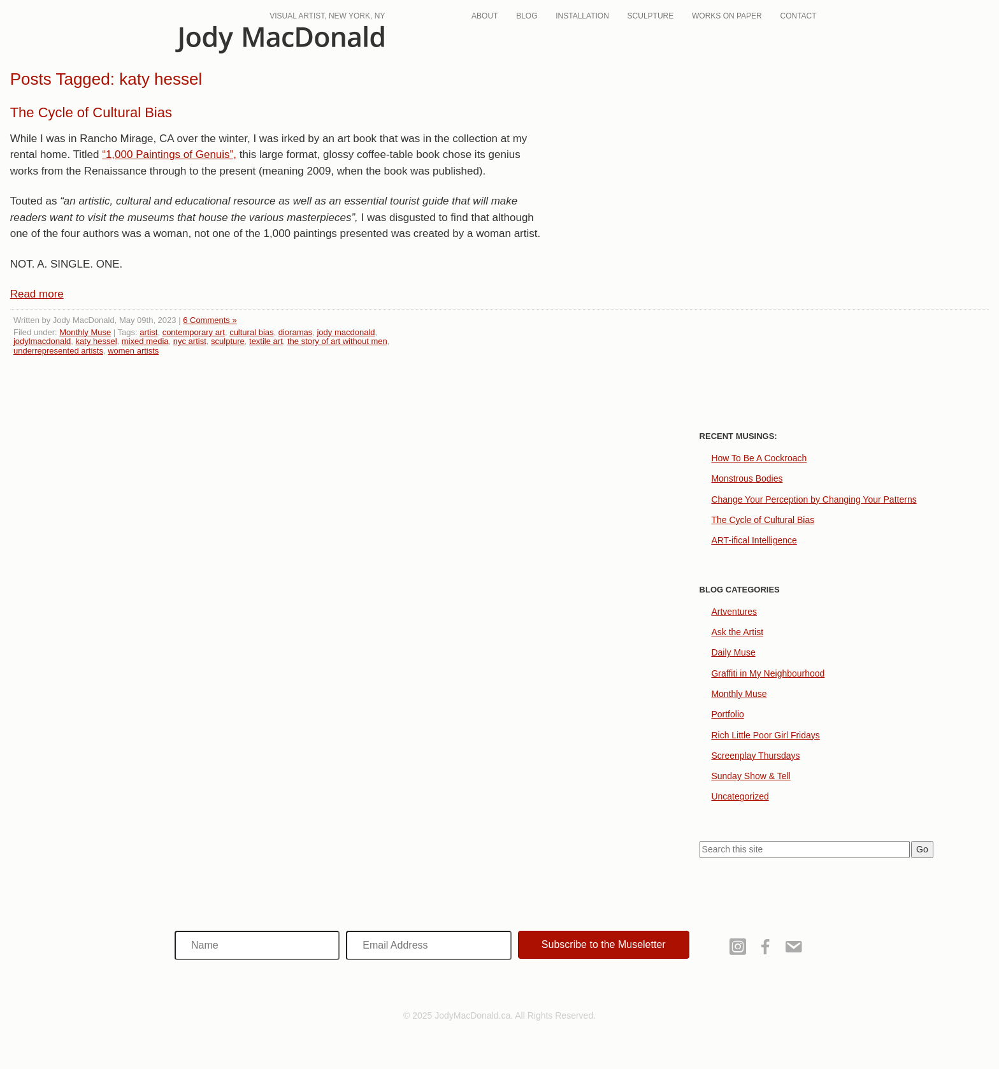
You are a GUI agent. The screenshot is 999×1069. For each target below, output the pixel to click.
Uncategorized (739, 796)
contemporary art (193, 332)
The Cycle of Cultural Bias (91, 112)
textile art (266, 341)
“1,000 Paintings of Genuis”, (169, 154)
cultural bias (251, 332)
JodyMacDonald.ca (280, 39)
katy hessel (96, 341)
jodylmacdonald (42, 341)
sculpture (228, 341)
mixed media (145, 341)
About (484, 15)
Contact (798, 15)
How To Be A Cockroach (759, 458)
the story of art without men (337, 341)
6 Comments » (210, 320)
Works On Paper (727, 15)
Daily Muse (733, 652)
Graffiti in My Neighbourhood (767, 673)
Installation (582, 15)
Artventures (734, 611)
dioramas (295, 332)
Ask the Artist (737, 632)
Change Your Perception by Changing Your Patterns (813, 499)
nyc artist (189, 341)
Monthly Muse (85, 332)
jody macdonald (346, 332)
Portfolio (727, 714)
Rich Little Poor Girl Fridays (765, 735)
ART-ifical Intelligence (753, 540)
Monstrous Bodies (746, 478)
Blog (526, 15)
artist (148, 332)
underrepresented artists (58, 350)
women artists (133, 350)
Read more (37, 294)
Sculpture (651, 15)
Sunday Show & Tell (750, 776)
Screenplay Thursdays (755, 755)
